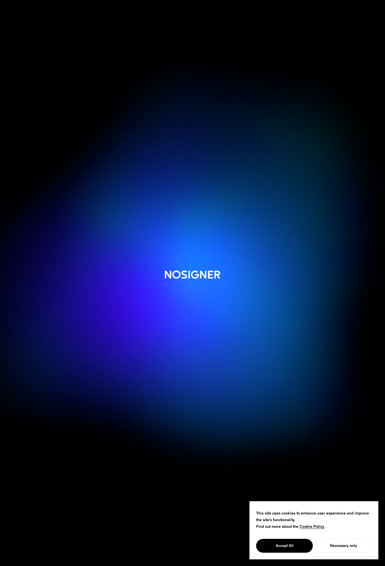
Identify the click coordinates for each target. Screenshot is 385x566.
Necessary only (343, 545)
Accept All (284, 545)
